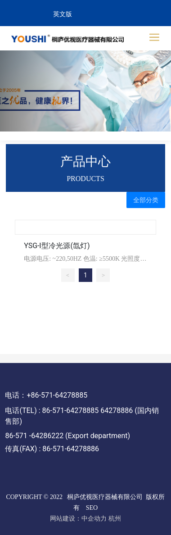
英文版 (62, 14)
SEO (92, 507)
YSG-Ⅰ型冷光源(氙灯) (57, 245)
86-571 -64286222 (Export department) (67, 435)
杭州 (114, 518)
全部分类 (145, 200)
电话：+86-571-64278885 (46, 395)
